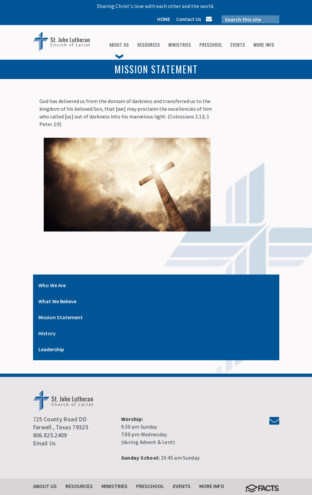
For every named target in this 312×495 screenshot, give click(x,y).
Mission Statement (60, 317)
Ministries (114, 486)
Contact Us (188, 19)
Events (182, 486)
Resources (79, 486)
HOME (163, 19)
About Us (45, 486)
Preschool (150, 486)
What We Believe (57, 301)
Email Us (44, 443)
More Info (211, 486)
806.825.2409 (50, 435)
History (47, 333)
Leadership (51, 349)
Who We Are (52, 285)
